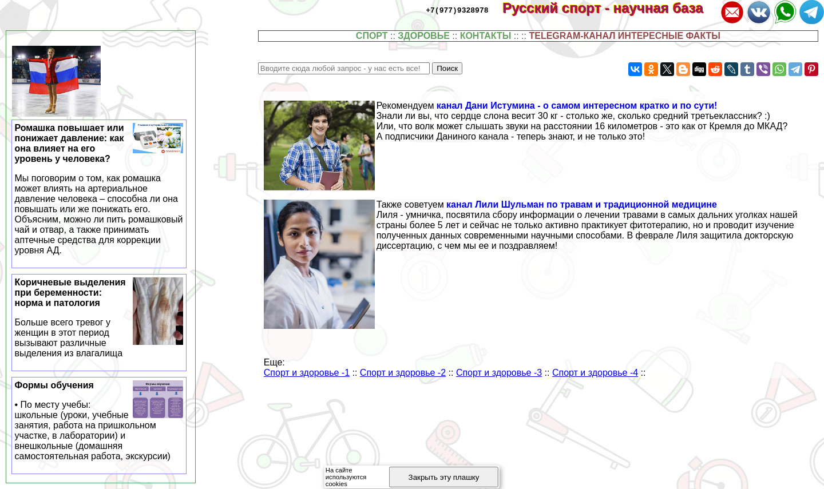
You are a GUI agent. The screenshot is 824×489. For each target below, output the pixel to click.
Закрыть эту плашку (444, 477)
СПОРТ (372, 36)
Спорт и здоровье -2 (403, 372)
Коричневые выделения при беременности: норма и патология (99, 318)
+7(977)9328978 (457, 10)
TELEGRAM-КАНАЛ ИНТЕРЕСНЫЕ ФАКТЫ (624, 36)
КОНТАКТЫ (486, 36)
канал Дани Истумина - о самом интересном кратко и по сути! (577, 105)
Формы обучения (99, 421)
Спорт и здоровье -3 (499, 372)
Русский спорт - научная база (610, 7)
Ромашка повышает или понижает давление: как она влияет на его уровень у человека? (99, 189)
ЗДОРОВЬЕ (424, 36)
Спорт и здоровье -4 (595, 372)
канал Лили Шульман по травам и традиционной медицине (581, 204)
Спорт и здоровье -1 (307, 372)
